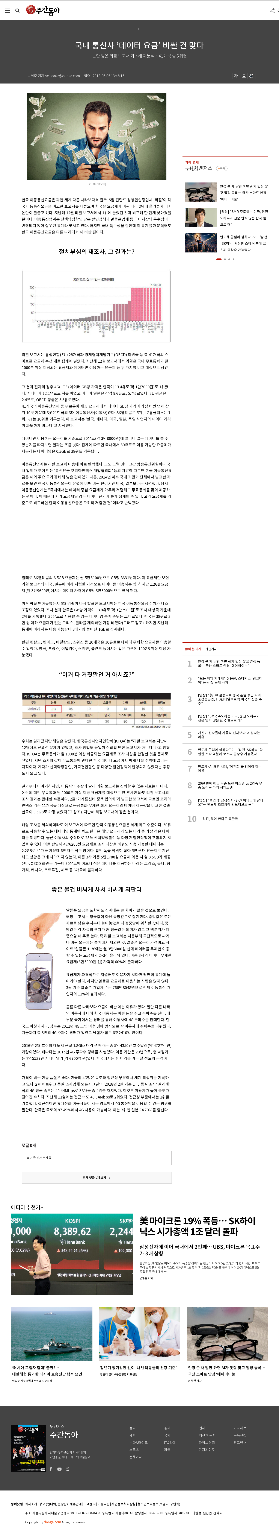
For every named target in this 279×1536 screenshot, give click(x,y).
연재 (202, 1428)
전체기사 (135, 1457)
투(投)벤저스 (199, 168)
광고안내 (240, 1443)
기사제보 (240, 1428)
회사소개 (31, 1504)
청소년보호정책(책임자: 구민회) (158, 1504)
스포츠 (134, 1450)
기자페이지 (207, 1450)
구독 (222, 168)
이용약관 (104, 1504)
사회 (132, 1435)
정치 (132, 1428)
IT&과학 (170, 1443)
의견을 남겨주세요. (39, 1158)
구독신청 (240, 1435)
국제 (167, 1435)
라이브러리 (207, 1443)
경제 (167, 1428)
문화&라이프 (138, 1443)
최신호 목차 (207, 1435)
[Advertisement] (86, 539)
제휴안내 (76, 1504)
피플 (167, 1450)
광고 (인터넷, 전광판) (53, 1504)
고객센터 (90, 1504)
